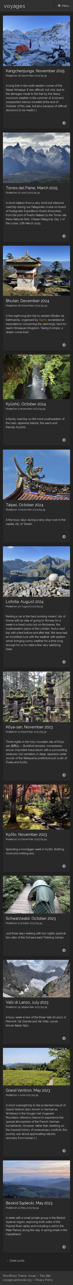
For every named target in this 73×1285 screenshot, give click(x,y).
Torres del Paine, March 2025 (32, 188)
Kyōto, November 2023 (26, 834)
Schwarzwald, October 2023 (31, 918)
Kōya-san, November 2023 (29, 727)
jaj (45, 75)
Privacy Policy (44, 1279)
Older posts (15, 1260)
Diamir (43, 319)
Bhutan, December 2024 (27, 300)
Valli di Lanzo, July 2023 (27, 1002)
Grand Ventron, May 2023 (28, 1090)
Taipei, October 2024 (24, 505)
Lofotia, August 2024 (25, 601)
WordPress (10, 1275)
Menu (65, 5)
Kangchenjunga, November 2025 (35, 71)
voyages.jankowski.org (17, 1279)
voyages (14, 6)
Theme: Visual (27, 1275)
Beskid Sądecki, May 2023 (29, 1203)
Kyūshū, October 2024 (26, 404)
